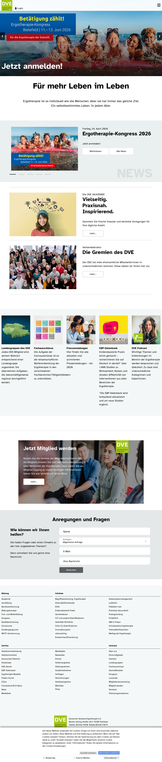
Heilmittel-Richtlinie (64, 622)
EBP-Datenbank (9, 670)
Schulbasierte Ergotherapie (121, 626)
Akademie (6, 599)
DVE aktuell (7, 666)
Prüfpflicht (113, 618)
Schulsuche (7, 626)
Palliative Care (115, 607)
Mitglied (112, 686)
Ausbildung (7, 603)
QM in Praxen (115, 622)
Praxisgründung (116, 614)
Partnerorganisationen (119, 693)
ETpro (4, 682)
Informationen (110, 758)
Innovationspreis (62, 630)
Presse (58, 659)
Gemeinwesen (61, 614)
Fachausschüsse (116, 666)
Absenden (71, 570)
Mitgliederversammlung (119, 682)
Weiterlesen (96, 151)
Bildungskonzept (9, 610)
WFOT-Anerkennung (11, 633)
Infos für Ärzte (61, 626)
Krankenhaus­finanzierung (66, 637)
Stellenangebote (62, 663)
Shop (57, 690)
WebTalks (59, 686)
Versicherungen (62, 678)
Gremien (112, 659)
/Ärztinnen (72, 626)
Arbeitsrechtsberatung (11, 651)
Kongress (6, 618)
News (4, 689)
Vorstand (113, 689)
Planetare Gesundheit (118, 610)
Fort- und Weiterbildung (12, 614)
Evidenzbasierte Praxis (65, 610)
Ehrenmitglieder (116, 655)
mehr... (93, 233)
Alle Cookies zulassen (109, 753)
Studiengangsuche (10, 630)
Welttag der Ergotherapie (120, 633)
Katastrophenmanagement (120, 599)
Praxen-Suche (8, 678)
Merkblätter (60, 651)
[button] (12, 174)
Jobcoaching (61, 633)
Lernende (113, 678)
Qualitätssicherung (10, 622)
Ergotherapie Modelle (11, 674)
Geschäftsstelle (116, 670)
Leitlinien (113, 603)
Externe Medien (82, 758)
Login (19, 8)
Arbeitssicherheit (9, 655)
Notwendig (49, 758)
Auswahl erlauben (88, 753)
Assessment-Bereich (11, 659)
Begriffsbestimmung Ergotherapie (70, 599)
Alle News (121, 151)
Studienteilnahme (63, 670)
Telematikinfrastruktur (118, 630)
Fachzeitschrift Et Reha (12, 686)
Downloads (6, 663)
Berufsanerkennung (10, 607)
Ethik (57, 607)
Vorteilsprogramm (63, 682)
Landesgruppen (116, 663)
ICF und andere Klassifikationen (69, 618)
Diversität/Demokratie (65, 603)
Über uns (113, 651)
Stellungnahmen (62, 666)
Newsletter (60, 655)
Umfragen (59, 674)
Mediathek (6, 693)
